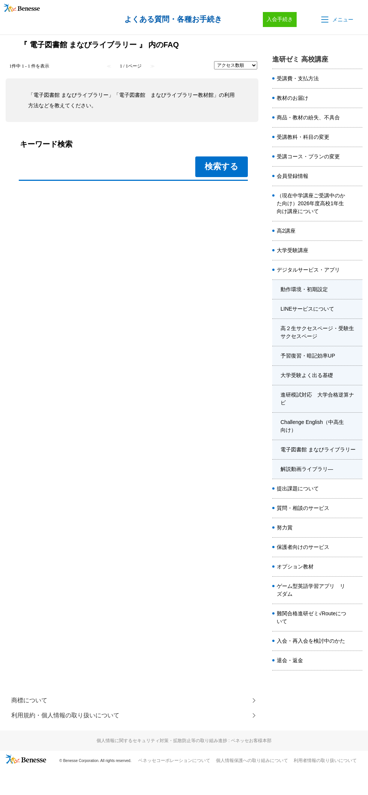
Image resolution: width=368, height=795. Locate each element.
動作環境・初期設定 (304, 289)
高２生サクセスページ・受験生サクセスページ (317, 332)
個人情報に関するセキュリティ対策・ (184, 740)
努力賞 (285, 527)
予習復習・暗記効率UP (308, 356)
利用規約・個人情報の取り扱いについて (65, 715)
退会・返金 (290, 660)
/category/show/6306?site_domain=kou (356, 118)
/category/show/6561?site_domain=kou (356, 590)
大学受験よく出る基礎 (307, 375)
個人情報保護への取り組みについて (252, 760)
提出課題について (298, 488)
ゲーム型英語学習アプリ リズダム (311, 590)
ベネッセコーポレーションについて (174, 760)
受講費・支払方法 (298, 78)
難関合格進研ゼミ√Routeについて (311, 617)
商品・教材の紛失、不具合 (308, 117)
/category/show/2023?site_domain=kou (356, 98)
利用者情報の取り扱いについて (325, 760)
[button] (336, 19)
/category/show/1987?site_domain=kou (356, 547)
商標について (29, 700)
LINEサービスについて (307, 309)
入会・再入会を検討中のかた (311, 641)
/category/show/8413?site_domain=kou (356, 137)
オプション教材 (295, 567)
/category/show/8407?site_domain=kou (356, 641)
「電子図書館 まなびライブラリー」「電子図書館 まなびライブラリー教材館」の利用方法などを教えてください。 (131, 100)
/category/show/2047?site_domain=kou (356, 270)
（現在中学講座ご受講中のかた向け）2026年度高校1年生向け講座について (311, 203)
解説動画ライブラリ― (307, 469)
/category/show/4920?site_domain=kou (356, 567)
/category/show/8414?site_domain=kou (356, 157)
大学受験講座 (292, 250)
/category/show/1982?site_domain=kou (356, 250)
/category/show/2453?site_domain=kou (356, 528)
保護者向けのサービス (303, 547)
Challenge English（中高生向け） (312, 426)
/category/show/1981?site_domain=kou (356, 231)
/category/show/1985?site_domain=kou (356, 489)
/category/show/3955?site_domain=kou (356, 426)
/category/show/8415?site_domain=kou (356, 176)
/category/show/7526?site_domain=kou (356, 204)
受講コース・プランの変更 (308, 156)
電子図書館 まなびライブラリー (318, 449)
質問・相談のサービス (303, 508)
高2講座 (286, 231)
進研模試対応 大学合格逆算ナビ (317, 399)
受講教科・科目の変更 (303, 137)
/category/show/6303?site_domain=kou (356, 79)
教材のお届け (292, 98)
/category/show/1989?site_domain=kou (356, 508)
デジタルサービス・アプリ (308, 270)
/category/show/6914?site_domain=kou (356, 617)
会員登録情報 (292, 176)
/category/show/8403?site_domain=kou (356, 661)
